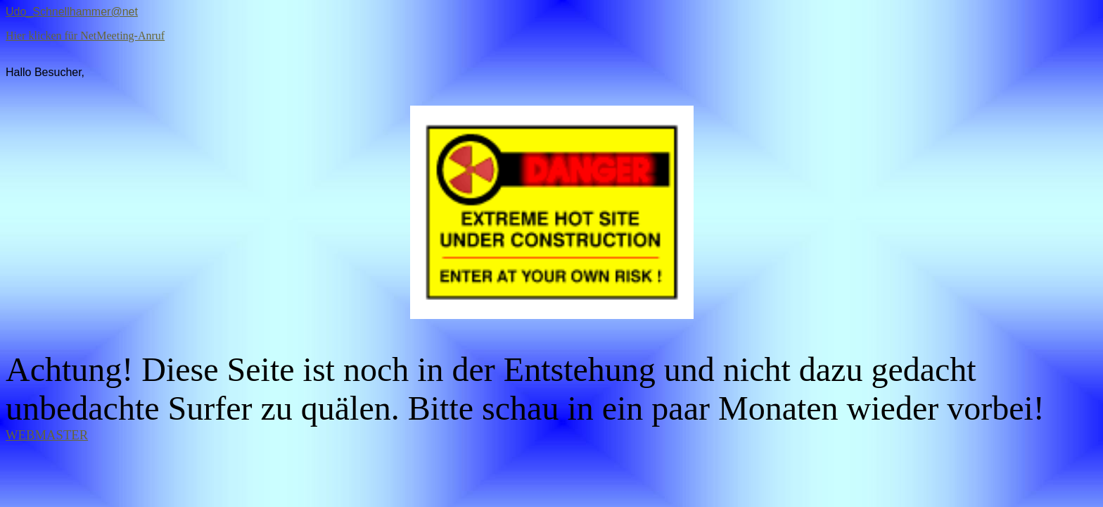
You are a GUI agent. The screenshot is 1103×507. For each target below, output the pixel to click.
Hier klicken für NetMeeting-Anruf (85, 36)
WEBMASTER (47, 434)
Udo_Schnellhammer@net (72, 12)
